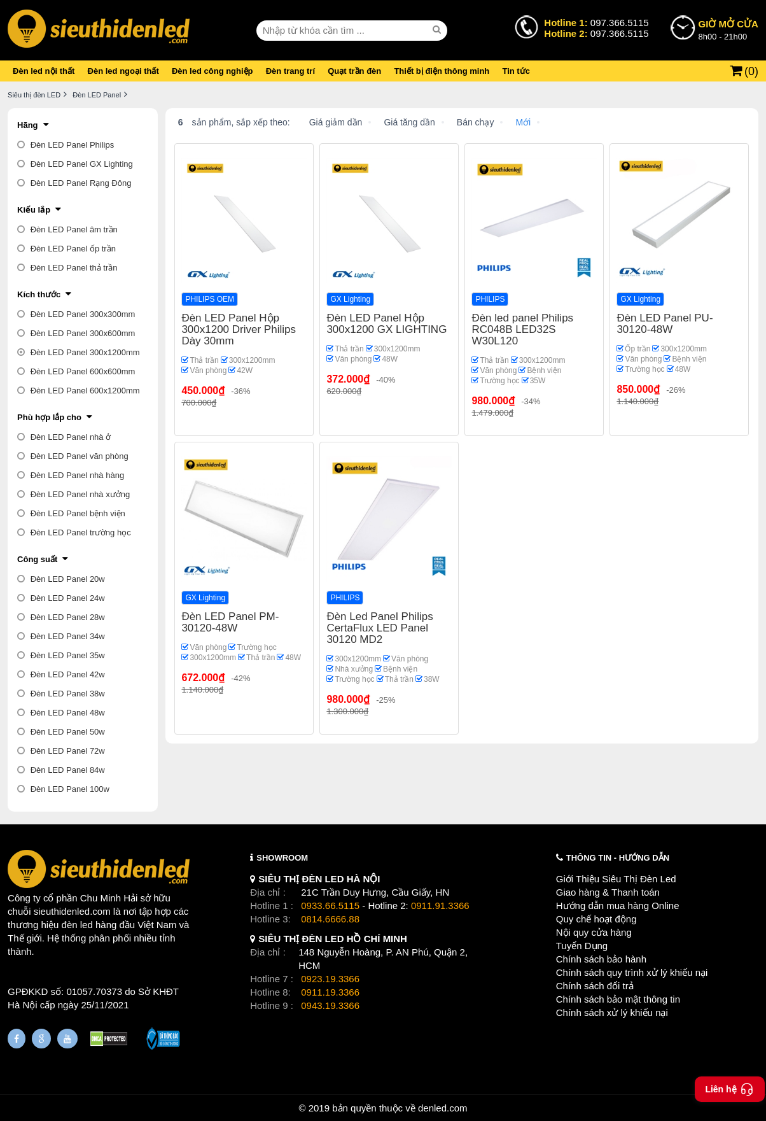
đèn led (77, 924)
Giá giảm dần (336, 122)
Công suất (37, 559)
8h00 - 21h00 (728, 29)
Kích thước (38, 294)
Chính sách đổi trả (595, 985)
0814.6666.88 (330, 918)
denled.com (443, 1108)
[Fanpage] (16, 1038)
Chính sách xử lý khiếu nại (612, 1012)
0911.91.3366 (440, 905)
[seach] (438, 30)
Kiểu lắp (33, 210)
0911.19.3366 (330, 992)
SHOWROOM (282, 858)
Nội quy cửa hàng (594, 932)
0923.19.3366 (330, 978)
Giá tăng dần (409, 122)
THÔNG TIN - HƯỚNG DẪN (617, 858)
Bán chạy (475, 122)
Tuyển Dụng (582, 945)
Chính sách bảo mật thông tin (618, 999)
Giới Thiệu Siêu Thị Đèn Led (616, 878)
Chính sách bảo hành (601, 959)
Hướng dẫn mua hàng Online (617, 905)
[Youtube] (67, 1038)
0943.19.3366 (330, 1005)
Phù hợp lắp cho (49, 417)
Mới (523, 122)
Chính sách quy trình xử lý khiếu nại (632, 972)
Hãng (27, 125)
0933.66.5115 (330, 905)
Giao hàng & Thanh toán (608, 892)
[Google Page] (41, 1038)
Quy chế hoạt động (596, 918)
